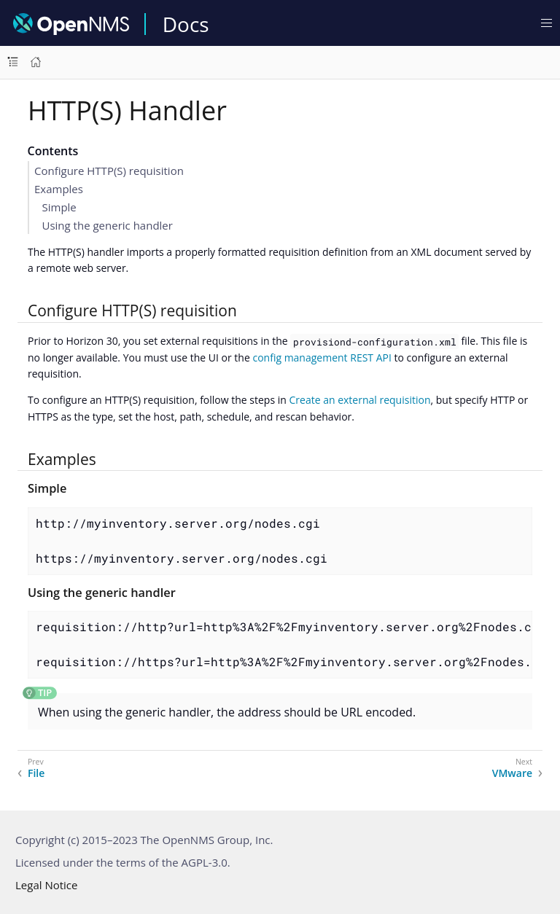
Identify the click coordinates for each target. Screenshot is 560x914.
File (36, 773)
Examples (58, 188)
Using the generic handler (107, 225)
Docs (186, 24)
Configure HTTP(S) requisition (109, 170)
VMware (512, 773)
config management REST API (321, 357)
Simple (59, 207)
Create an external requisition (359, 400)
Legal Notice (46, 885)
